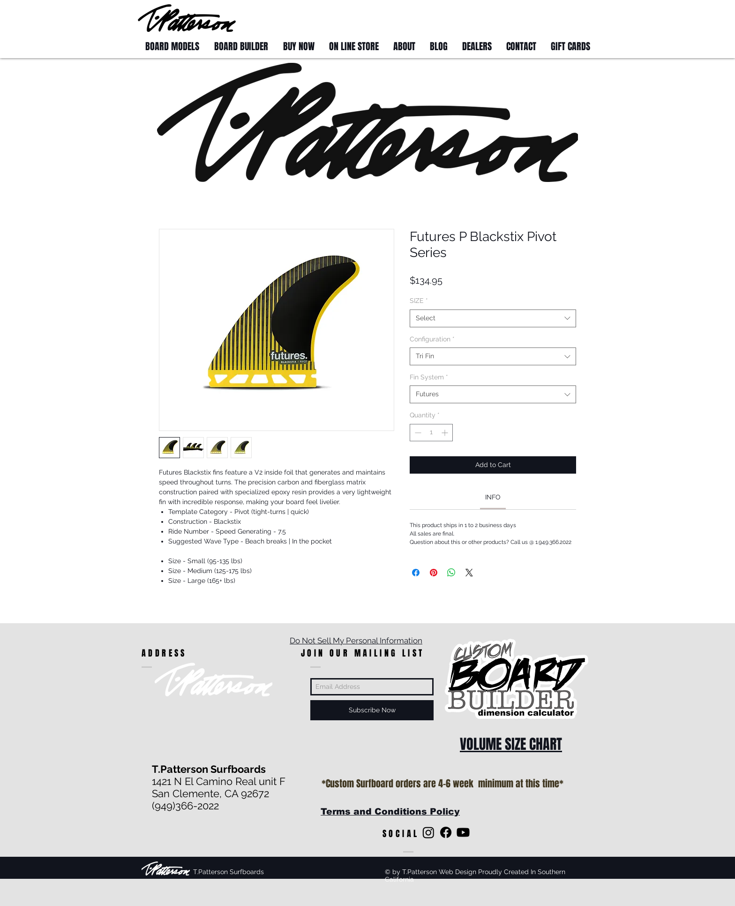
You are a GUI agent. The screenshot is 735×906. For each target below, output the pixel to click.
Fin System (429, 377)
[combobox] (493, 318)
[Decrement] (417, 432)
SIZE (419, 300)
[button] (579, 17)
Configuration (432, 339)
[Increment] (445, 432)
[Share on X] (469, 572)
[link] (493, 497)
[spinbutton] (431, 432)
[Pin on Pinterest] (433, 572)
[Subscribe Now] (372, 710)
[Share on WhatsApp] (451, 572)
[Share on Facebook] (415, 572)
